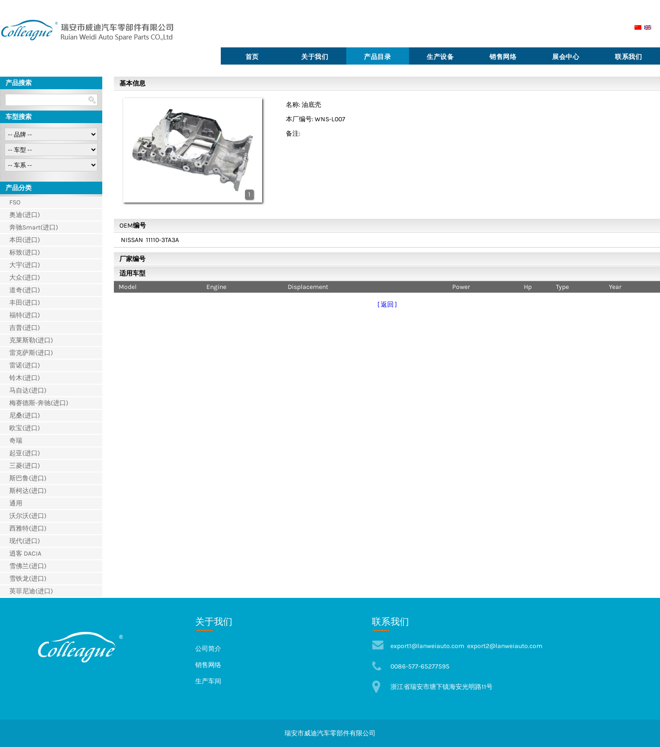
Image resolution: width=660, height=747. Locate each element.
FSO (14, 202)
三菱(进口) (24, 466)
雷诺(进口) (24, 365)
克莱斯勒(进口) (31, 340)
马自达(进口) (27, 390)
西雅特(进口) (27, 528)
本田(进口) (24, 240)
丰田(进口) (24, 303)
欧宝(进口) (24, 428)
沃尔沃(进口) (27, 516)
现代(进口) (24, 541)
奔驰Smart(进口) (33, 227)
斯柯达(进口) (27, 491)
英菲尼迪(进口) (31, 591)
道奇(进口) (24, 290)
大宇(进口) (24, 265)
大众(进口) (24, 278)
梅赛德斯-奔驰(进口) (38, 403)
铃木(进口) (24, 378)
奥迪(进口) (24, 215)
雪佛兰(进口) (27, 566)
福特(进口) (24, 315)
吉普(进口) (24, 328)
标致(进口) (24, 252)
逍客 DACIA (25, 553)
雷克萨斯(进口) (31, 353)
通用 (15, 503)
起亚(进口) (24, 453)
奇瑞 (15, 441)
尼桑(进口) (24, 415)
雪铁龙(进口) (27, 579)
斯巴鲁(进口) (27, 478)
